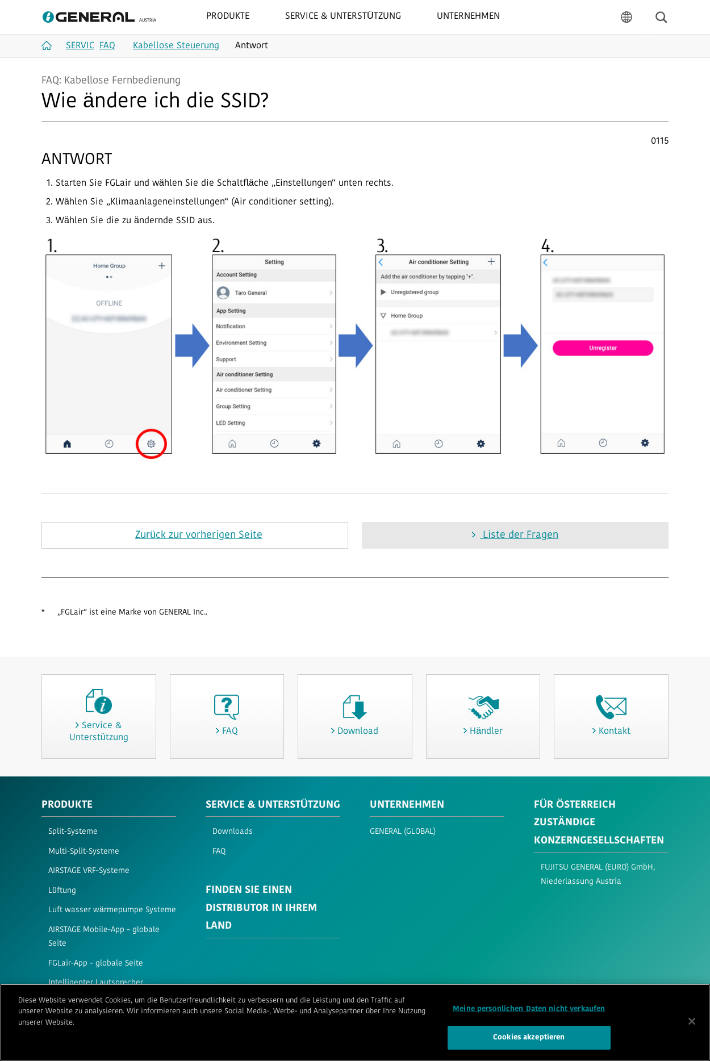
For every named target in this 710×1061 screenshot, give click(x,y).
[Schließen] (691, 1021)
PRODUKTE (67, 805)
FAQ (218, 851)
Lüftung (62, 891)
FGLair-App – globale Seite (95, 963)
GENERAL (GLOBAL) (403, 832)
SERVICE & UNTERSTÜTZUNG (273, 805)
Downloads (232, 832)
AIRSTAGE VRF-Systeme (89, 871)
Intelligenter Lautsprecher (95, 983)
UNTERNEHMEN (407, 805)
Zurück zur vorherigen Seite (198, 535)
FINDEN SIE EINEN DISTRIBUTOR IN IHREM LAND (261, 908)
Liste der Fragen (519, 535)
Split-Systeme (73, 832)
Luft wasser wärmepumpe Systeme (112, 910)
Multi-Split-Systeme (83, 851)
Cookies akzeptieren (529, 1038)
